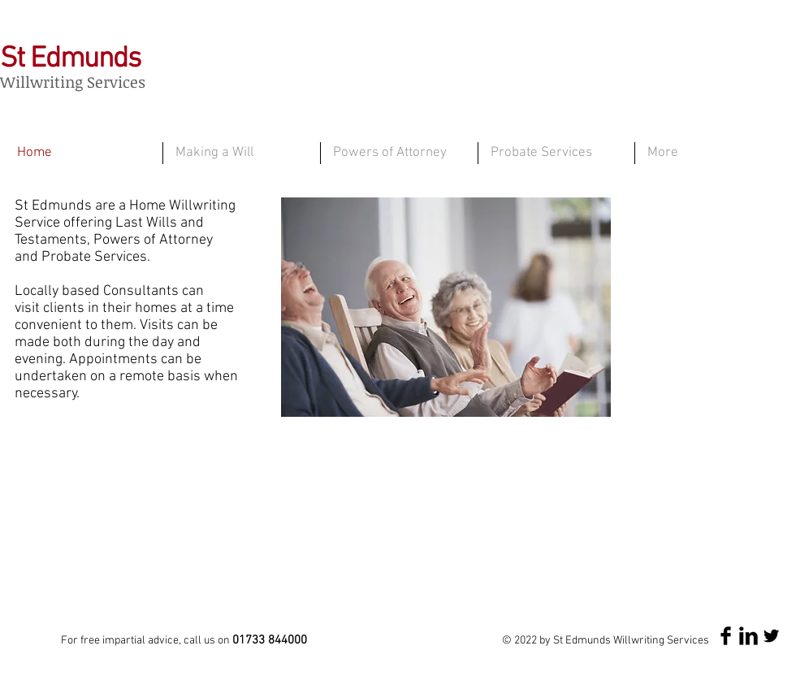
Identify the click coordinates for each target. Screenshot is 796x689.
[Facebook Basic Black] (725, 635)
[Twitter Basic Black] (771, 635)
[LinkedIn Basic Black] (748, 635)
